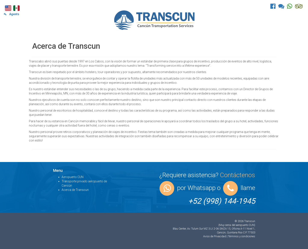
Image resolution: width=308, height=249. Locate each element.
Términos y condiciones (241, 236)
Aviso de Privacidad (215, 236)
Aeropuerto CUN (72, 177)
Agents (11, 14)
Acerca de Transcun (75, 190)
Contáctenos (237, 175)
